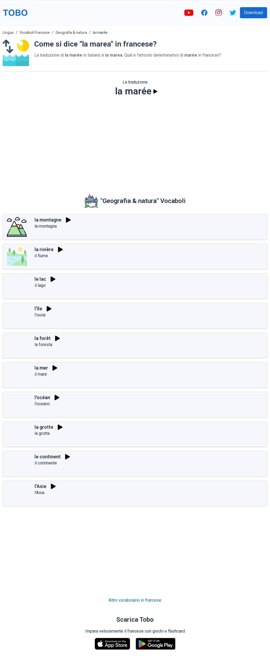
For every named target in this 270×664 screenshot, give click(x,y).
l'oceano (42, 403)
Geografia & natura (71, 32)
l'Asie (40, 486)
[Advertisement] (135, 142)
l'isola (40, 314)
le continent (48, 456)
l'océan (42, 397)
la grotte (44, 427)
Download (253, 12)
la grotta (42, 433)
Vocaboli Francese (35, 32)
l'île (38, 308)
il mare (41, 374)
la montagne (48, 220)
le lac (40, 279)
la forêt (43, 338)
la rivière (44, 249)
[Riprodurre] (155, 91)
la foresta (43, 344)
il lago (40, 285)
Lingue (8, 32)
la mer (41, 368)
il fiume (41, 255)
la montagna (46, 226)
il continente (46, 462)
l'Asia (39, 492)
